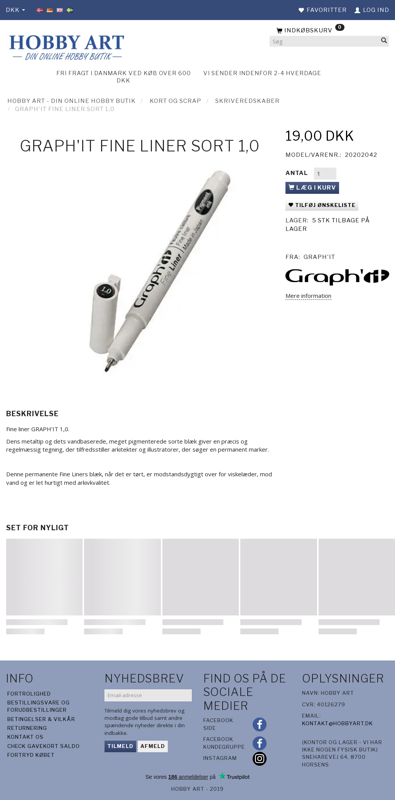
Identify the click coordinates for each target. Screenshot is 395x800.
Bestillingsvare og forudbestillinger (38, 706)
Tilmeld (120, 746)
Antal (297, 173)
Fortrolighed (29, 694)
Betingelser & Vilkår (41, 719)
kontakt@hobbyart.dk (337, 723)
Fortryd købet (31, 755)
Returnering (27, 728)
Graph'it (319, 257)
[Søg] (384, 41)
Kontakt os (25, 737)
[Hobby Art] (66, 46)
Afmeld (152, 746)
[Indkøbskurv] (329, 31)
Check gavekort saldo (43, 746)
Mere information (308, 295)
